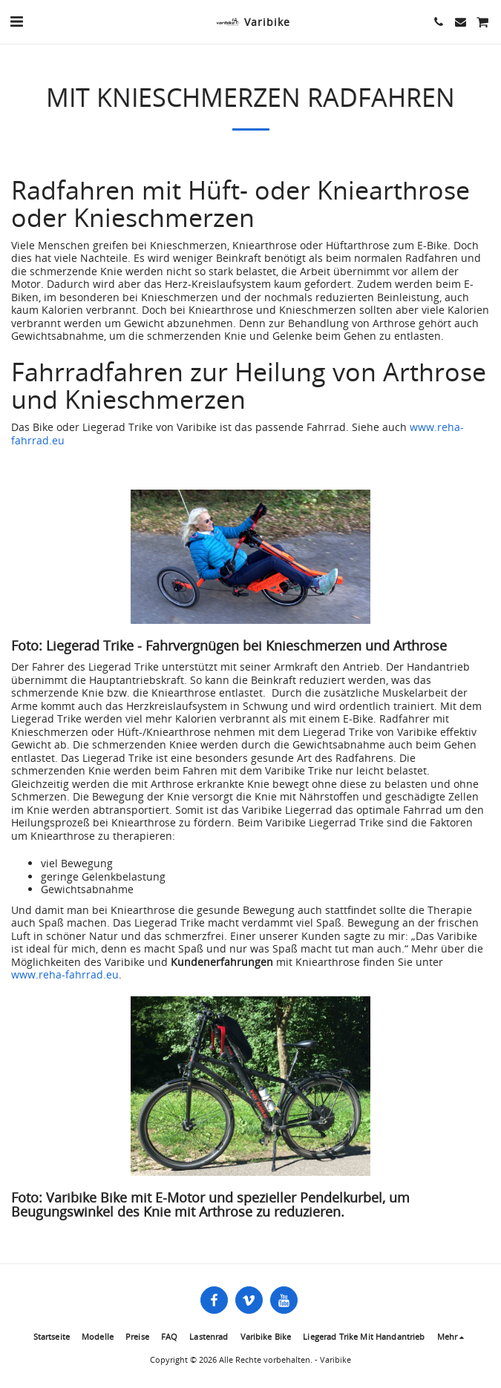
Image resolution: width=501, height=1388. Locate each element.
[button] (16, 21)
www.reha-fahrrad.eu (65, 974)
